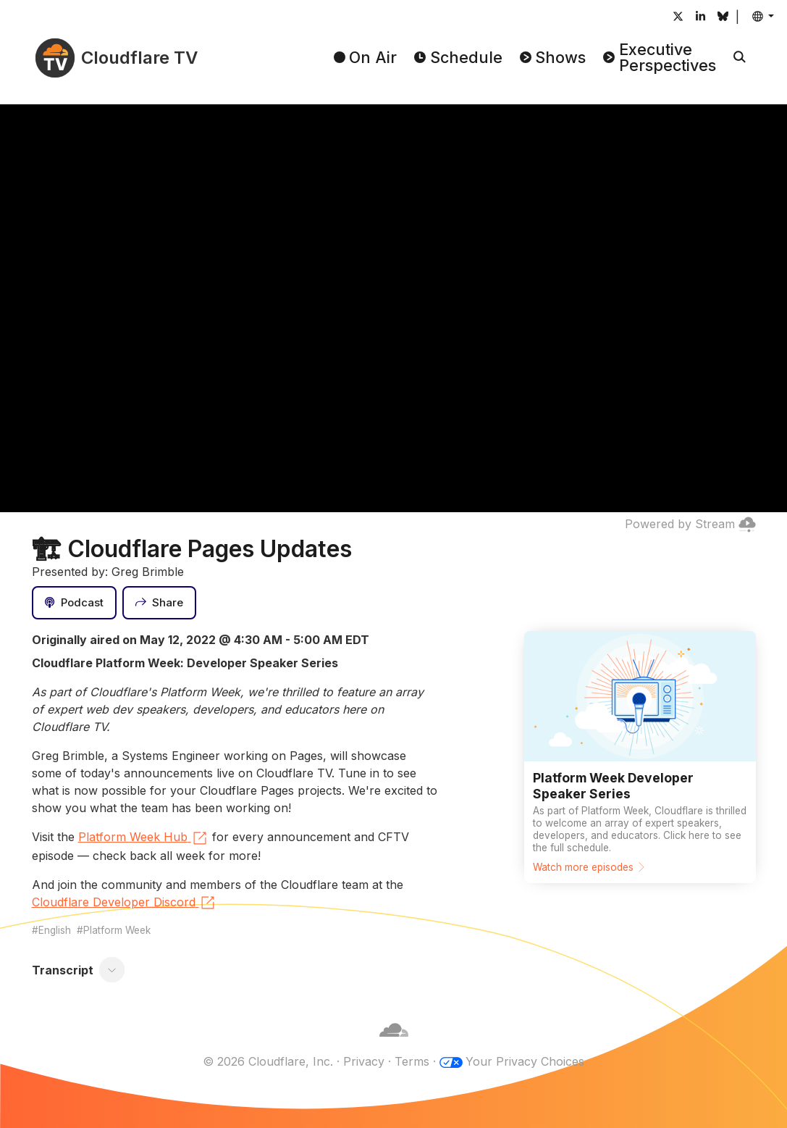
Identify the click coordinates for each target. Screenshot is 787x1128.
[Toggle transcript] (111, 970)
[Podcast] (74, 602)
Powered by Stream (690, 524)
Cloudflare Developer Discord (124, 902)
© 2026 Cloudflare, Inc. (268, 1061)
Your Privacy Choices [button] (525, 1061)
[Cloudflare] (393, 1044)
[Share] (159, 602)
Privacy (363, 1061)
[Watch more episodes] (640, 757)
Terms (412, 1061)
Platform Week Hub (143, 838)
